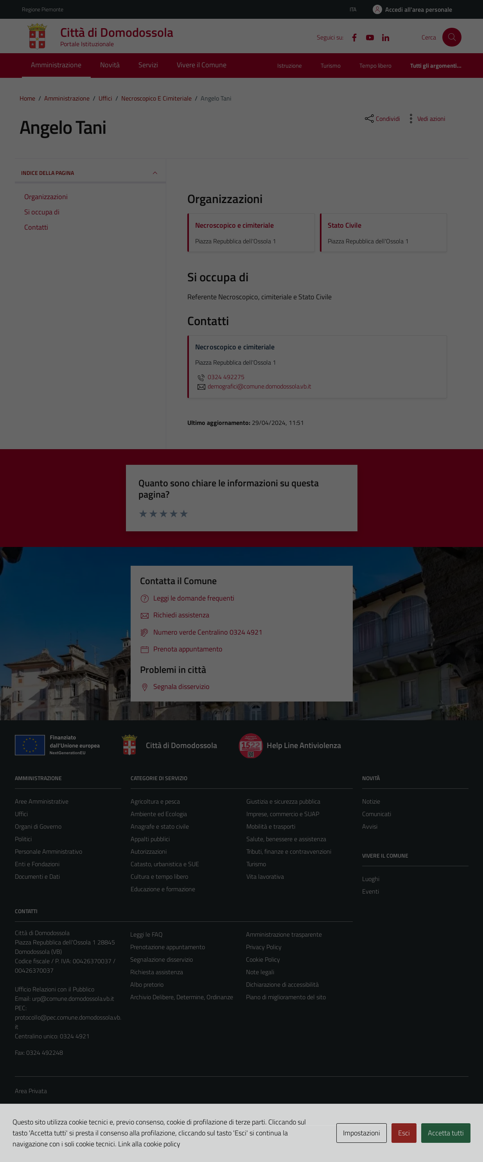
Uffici (21, 813)
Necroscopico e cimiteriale (234, 225)
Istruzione (289, 65)
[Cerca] (451, 37)
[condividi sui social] (382, 118)
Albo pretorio (146, 984)
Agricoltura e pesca (155, 801)
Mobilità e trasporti (270, 826)
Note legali (260, 972)
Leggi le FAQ (146, 934)
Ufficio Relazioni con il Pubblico (54, 989)
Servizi (148, 64)
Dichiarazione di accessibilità (282, 984)
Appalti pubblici (150, 839)
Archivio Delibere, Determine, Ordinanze (181, 997)
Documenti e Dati (37, 876)
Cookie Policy (263, 959)
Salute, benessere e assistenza (286, 839)
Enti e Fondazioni (37, 864)
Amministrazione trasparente (284, 934)
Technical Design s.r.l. (68, 1139)
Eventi (370, 891)
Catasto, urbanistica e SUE (165, 864)
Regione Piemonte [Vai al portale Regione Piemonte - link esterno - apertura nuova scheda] (42, 9)
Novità (110, 64)
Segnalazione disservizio (161, 959)
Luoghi (370, 878)
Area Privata (31, 1090)
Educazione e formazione (163, 889)
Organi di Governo (38, 826)
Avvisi (369, 826)
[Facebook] (351, 36)
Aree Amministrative (41, 801)
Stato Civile (344, 225)
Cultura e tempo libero (159, 876)
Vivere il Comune (201, 64)
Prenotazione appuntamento (167, 947)
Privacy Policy (264, 947)
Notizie (371, 801)
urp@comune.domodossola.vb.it (73, 998)
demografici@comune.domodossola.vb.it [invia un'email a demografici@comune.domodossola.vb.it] (253, 386)
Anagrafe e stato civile (160, 826)
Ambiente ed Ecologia (159, 813)
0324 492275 (219, 376)
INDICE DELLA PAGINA (90, 173)
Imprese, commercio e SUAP (282, 813)
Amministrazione (56, 64)
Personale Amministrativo (48, 851)
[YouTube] (367, 36)
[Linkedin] (382, 36)
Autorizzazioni (149, 851)
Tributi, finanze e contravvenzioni (288, 851)
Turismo (331, 65)
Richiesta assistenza (156, 972)
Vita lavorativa (265, 876)
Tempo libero (375, 65)
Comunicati (376, 813)
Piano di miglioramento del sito (286, 997)
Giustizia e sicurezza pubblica (283, 801)
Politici (23, 839)
